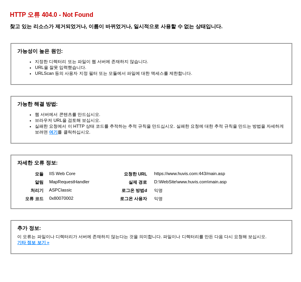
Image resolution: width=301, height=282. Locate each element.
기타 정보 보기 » (33, 242)
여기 (53, 132)
